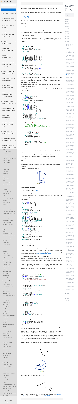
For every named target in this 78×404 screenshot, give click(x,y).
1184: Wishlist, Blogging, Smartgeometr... (69, 152)
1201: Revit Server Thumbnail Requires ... (69, 128)
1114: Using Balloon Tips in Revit (69, 249)
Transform (4, 326)
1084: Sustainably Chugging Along (69, 290)
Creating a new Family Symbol (8, 209)
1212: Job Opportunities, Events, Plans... (69, 113)
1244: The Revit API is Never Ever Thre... (69, 69)
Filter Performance (6, 178)
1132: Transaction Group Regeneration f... (69, 224)
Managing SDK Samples (7, 156)
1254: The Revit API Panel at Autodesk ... (69, 55)
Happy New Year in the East (7, 284)
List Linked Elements (6, 320)
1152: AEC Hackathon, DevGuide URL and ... (69, 196)
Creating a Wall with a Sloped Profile (9, 298)
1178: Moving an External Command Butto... (69, 160)
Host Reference (5, 382)
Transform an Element (6, 362)
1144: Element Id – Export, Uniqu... (69, 207)
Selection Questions (6, 319)
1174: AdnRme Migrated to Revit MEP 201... (69, 166)
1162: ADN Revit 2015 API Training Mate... (69, 182)
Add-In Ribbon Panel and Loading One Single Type (10, 386)
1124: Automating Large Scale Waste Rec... (69, 235)
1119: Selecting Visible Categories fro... (69, 242)
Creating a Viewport (6, 260)
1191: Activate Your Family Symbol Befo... (69, 142)
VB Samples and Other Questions (8, 370)
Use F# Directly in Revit (6, 288)
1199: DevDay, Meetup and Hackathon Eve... (69, 131)
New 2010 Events (5, 357)
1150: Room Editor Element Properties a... (69, 199)
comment (37, 190)
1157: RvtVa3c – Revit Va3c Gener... (69, 189)
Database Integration (6, 277)
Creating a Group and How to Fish (8, 297)
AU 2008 (4, 180)
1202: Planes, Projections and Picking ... (69, 127)
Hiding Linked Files (6, 268)
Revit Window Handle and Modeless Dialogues (10, 295)
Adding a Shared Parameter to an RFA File (10, 384)
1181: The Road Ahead (68, 156)
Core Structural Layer (6, 380)
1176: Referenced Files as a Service (69, 163)
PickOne (4, 249)
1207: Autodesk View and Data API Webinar (69, 120)
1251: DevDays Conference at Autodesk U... (69, 59)
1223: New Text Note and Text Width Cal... (69, 98)
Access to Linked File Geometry (8, 351)
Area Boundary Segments (7, 353)
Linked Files (5, 251)
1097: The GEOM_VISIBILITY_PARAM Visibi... (69, 272)
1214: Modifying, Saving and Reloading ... (69, 110)
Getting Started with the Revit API (8, 153)
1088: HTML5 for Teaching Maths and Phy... (69, 285)
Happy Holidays (5, 253)
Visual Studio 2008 (6, 216)
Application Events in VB (7, 191)
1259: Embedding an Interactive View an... (69, 48)
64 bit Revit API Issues (6, 244)
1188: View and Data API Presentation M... (69, 146)
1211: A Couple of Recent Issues (69, 114)
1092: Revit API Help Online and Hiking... (69, 279)
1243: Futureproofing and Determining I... (69, 70)
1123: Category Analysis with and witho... (69, 236)
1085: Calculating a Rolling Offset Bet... (69, 289)
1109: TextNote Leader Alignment (69, 256)
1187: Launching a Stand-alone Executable (69, 148)
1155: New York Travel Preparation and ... (69, 192)
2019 (66, 33)
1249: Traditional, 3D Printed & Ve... (69, 62)
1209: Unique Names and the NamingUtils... (69, 117)
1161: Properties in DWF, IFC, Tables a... (69, 184)
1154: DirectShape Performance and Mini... (69, 193)
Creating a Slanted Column (7, 388)
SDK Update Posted (6, 186)
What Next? (4, 164)
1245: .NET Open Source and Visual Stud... (69, 67)
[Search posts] (9, 4)
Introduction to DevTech (7, 151)
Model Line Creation (6, 206)
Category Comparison (6, 291)
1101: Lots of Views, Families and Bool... (69, 267)
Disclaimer (10, 400)
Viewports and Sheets (6, 264)
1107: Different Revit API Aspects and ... (69, 258)
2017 (66, 36)
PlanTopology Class (6, 266)
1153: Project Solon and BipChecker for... (69, 195)
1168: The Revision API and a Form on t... (69, 174)
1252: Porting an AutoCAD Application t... (69, 58)
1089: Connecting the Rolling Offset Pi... (69, 283)
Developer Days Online (6, 300)
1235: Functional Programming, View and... (69, 81)
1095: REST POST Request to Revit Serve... (69, 275)
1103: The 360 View (68, 264)
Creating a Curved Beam (7, 391)
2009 (66, 300)
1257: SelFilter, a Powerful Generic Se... (69, 51)
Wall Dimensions (5, 173)
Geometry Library (6, 169)
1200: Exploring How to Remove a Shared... (69, 130)
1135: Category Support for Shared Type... (69, 220)
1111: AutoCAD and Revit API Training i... (69, 253)
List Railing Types (5, 309)
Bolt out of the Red (6, 306)
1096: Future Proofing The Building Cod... (69, 274)
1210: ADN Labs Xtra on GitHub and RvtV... (69, 116)
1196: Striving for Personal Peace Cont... (69, 135)
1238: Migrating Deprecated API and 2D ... (69, 77)
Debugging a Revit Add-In (7, 162)
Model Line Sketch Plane (7, 366)
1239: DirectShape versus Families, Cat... (69, 76)
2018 (66, 34)
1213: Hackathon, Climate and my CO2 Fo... (69, 112)
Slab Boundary (5, 204)
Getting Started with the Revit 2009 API (9, 340)
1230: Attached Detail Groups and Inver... (69, 88)
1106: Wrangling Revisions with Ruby (69, 260)
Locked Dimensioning (6, 311)
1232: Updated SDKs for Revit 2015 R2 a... (69, 85)
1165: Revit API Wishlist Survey (69, 178)
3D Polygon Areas (6, 242)
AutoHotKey (5, 282)
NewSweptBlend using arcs (29, 17)
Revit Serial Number (6, 258)
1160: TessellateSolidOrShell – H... (69, 185)
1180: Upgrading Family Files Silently (69, 157)
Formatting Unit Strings (7, 227)
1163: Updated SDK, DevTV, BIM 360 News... (69, 181)
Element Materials (6, 193)
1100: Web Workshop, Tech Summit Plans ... (69, 268)
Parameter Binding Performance (8, 324)
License (6, 400)
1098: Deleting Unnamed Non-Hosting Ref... (69, 271)
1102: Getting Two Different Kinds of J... (69, 265)
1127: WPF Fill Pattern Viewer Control (69, 231)
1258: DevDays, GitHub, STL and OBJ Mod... (69, 49)
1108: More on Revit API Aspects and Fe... (69, 257)
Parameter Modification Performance (9, 235)
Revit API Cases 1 (5, 339)
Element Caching (5, 278)
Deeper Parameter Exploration (8, 337)
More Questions (5, 329)
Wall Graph (4, 229)
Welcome (4, 149)
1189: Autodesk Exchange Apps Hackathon (69, 145)
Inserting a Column (6, 304)
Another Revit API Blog (6, 218)
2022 (66, 28)
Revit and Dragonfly (6, 379)
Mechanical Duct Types (6, 289)
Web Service (5, 240)
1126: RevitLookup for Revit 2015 (69, 232)
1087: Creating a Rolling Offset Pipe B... (69, 286)
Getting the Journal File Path (7, 317)
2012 (66, 295)
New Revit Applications (6, 247)
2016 (66, 38)
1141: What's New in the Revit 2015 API (69, 211)
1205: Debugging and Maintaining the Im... (69, 123)
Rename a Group (5, 395)
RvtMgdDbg (5, 313)
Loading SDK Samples (6, 160)
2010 (66, 298)
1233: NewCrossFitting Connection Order (69, 84)
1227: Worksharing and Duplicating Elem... (69, 92)
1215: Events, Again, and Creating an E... (69, 109)
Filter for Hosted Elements (7, 271)
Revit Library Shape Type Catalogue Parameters (10, 393)
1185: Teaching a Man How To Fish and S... (69, 150)
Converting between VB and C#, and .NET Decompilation (10, 198)
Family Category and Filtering (8, 257)
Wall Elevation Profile (6, 215)
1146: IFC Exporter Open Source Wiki (69, 204)
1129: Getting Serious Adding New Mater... (69, 228)
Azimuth (4, 196)
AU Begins (4, 231)
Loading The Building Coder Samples (9, 211)
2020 (66, 31)
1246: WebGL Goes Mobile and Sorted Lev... (69, 66)
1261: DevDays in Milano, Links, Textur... (69, 45)
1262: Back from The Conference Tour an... (69, 44)
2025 (66, 23)
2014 (66, 41)
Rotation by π (26, 16)
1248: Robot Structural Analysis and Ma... (69, 63)
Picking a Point (5, 187)
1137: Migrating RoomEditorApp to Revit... (69, 217)
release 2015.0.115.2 (45, 395)
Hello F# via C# (5, 273)
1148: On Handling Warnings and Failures (69, 202)
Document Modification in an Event (9, 371)
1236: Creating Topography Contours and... (69, 80)
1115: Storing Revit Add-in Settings (69, 247)
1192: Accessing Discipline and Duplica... (69, 141)
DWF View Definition (6, 335)
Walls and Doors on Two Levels (8, 280)
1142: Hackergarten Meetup (69, 210)
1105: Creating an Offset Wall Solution (69, 261)
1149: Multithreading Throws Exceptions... (69, 200)
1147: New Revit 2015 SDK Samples (69, 203)
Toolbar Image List (6, 275)
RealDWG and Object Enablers (8, 224)
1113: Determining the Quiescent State (69, 250)
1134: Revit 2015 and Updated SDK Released (69, 221)
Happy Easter (5, 344)
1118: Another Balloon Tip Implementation (69, 243)
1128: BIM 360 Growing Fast (69, 229)
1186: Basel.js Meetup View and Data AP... (69, 149)
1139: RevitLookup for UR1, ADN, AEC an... (69, 214)
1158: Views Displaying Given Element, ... (69, 188)
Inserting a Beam (5, 308)
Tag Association (5, 360)
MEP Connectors (5, 359)
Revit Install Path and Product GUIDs (9, 315)
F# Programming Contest (7, 262)
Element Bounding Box (6, 202)
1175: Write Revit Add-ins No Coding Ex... (69, 164)
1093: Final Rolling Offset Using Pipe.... (69, 278)
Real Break (4, 322)
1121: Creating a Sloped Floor (69, 239)
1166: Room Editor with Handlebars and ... (69, 177)
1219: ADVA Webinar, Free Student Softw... (69, 103)
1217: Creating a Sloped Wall (69, 106)
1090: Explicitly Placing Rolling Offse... (69, 282)
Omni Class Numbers (6, 355)
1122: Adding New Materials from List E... (69, 238)
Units (3, 167)
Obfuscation (5, 200)
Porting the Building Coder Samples (9, 373)
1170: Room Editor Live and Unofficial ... (69, 171)
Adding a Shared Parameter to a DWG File (10, 213)
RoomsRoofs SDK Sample (7, 175)
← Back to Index (24, 3)
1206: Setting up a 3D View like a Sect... (69, 121)
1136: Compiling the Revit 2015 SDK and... (69, 218)
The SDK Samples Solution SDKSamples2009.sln (10, 158)
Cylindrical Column (6, 348)
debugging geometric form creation (43, 253)
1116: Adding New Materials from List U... (69, 246)
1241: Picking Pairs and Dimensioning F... (69, 73)
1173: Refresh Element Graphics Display (69, 167)
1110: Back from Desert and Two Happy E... (69, 254)
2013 (66, 293)
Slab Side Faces (5, 207)
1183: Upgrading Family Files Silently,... (69, 153)
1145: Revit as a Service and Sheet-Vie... (69, 206)
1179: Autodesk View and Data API (69, 159)
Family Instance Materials (7, 195)
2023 (66, 26)
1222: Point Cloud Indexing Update (69, 99)
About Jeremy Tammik (8, 397)
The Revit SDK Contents (7, 155)
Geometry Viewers (6, 171)
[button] (8, 16)
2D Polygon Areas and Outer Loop (8, 238)
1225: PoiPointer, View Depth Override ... (69, 95)
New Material (5, 377)
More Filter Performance (7, 182)
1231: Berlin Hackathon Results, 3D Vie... (69, 87)
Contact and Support (5, 398)
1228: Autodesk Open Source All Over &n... (69, 91)
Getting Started (12, 398)
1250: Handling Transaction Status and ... (69, 60)
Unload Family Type (6, 390)
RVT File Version (5, 189)
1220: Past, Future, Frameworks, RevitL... (69, 102)
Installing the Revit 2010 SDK (7, 342)
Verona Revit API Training (7, 293)
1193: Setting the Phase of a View (69, 139)
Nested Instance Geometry (7, 364)
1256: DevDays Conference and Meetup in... (69, 52)
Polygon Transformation (7, 246)
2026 (66, 21)
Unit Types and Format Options (8, 286)
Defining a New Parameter (7, 222)
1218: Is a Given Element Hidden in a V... (69, 105)
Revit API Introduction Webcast (8, 368)
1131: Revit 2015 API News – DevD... (69, 225)
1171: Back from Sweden (69, 170)
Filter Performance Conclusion (8, 184)
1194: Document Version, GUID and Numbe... (69, 138)
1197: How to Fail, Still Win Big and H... (69, 134)
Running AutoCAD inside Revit (8, 226)
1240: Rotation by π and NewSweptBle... (69, 74)
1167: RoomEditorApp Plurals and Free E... (69, 175)
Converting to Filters (6, 302)
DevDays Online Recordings (7, 331)
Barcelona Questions (6, 269)
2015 (66, 39)
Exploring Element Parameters (8, 220)
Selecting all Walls (6, 165)
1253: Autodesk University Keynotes (69, 56)
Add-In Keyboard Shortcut (7, 346)
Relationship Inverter (6, 176)
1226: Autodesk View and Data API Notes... (69, 94)
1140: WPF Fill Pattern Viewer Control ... (69, 213)
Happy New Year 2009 (6, 255)
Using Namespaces (6, 237)
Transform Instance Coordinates (8, 328)
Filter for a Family (5, 333)
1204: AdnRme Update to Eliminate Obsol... (69, 124)
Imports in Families (6, 375)
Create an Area (5, 349)
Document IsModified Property (8, 233)
